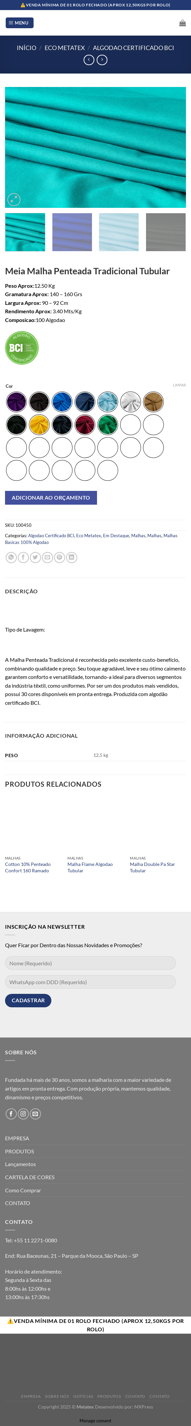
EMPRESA (17, 1138)
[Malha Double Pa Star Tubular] (158, 824)
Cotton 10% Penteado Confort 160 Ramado (28, 867)
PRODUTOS (19, 1151)
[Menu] (20, 23)
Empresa (31, 1396)
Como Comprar (23, 1190)
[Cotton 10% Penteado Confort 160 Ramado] (33, 824)
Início (26, 47)
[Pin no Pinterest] (59, 557)
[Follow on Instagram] (23, 1113)
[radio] (16, 402)
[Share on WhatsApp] (11, 557)
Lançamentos (20, 1164)
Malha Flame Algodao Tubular (90, 867)
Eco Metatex (65, 47)
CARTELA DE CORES (29, 1177)
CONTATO (17, 1203)
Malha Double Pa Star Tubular (152, 867)
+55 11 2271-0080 (35, 1240)
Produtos (109, 1396)
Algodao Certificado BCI (133, 47)
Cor (9, 386)
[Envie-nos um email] (35, 1113)
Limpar (179, 385)
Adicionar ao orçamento (51, 497)
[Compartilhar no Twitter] (35, 557)
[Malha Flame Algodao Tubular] (95, 824)
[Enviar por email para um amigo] (47, 557)
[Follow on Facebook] (11, 1113)
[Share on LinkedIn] (71, 557)
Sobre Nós (57, 1396)
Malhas (138, 535)
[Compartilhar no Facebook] (23, 557)
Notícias (83, 1396)
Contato (135, 1396)
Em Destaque (116, 535)
